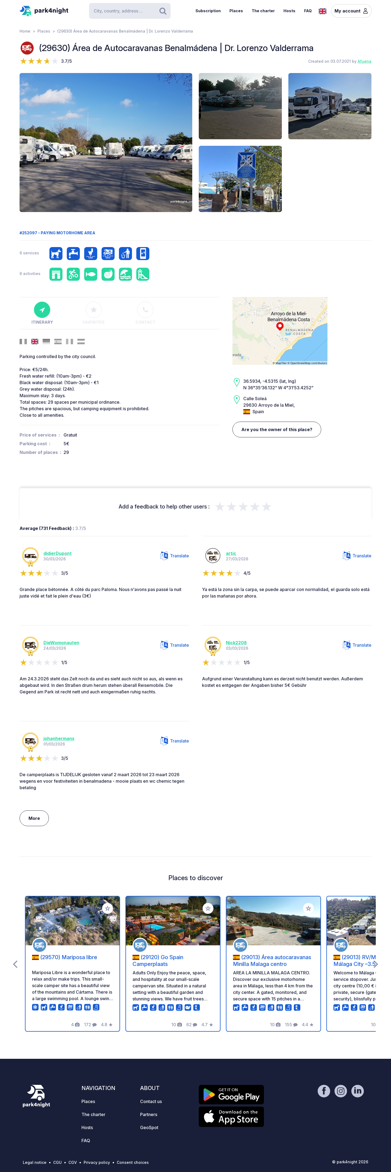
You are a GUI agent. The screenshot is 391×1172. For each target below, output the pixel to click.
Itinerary (42, 313)
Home (25, 31)
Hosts (289, 10)
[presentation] (15, 964)
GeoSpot (149, 1127)
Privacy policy (97, 1162)
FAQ (308, 10)
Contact (145, 313)
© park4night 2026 (350, 1162)
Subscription (208, 10)
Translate (174, 555)
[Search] (130, 11)
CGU (57, 1162)
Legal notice (34, 1162)
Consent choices (133, 1162)
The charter (263, 10)
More (34, 818)
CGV (72, 1162)
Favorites (94, 313)
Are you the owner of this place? (276, 429)
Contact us (151, 1101)
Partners (148, 1114)
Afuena (364, 61)
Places (236, 10)
